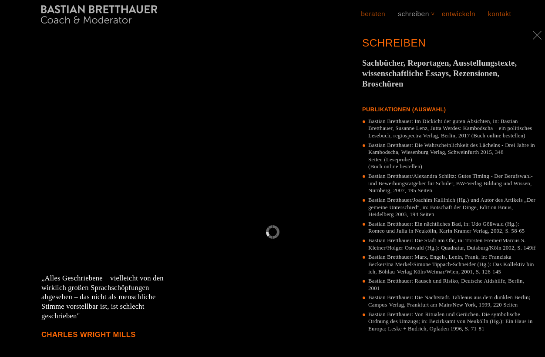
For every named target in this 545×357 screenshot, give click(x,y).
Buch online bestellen (498, 136)
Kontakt (499, 13)
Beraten (373, 13)
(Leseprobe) (398, 160)
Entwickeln (458, 13)
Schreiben (413, 13)
